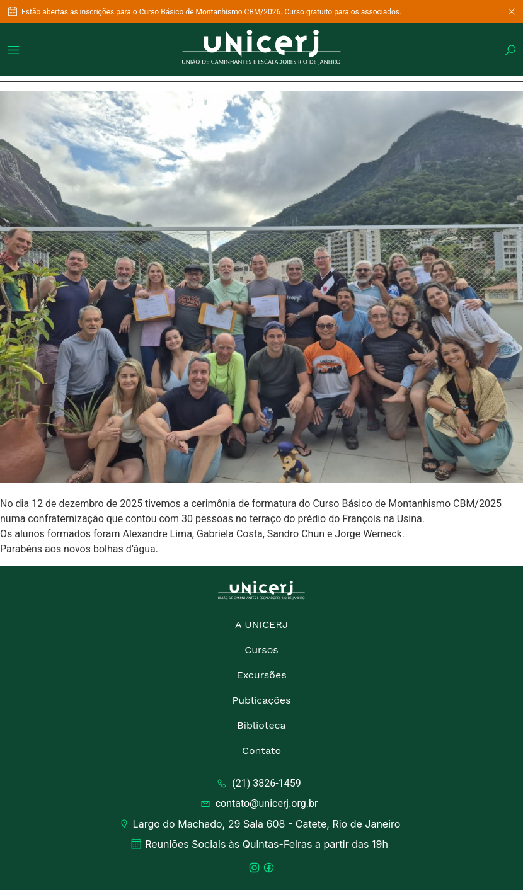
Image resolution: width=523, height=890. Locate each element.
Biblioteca (261, 725)
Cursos (261, 650)
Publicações (261, 700)
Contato (261, 750)
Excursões (261, 675)
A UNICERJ (261, 624)
